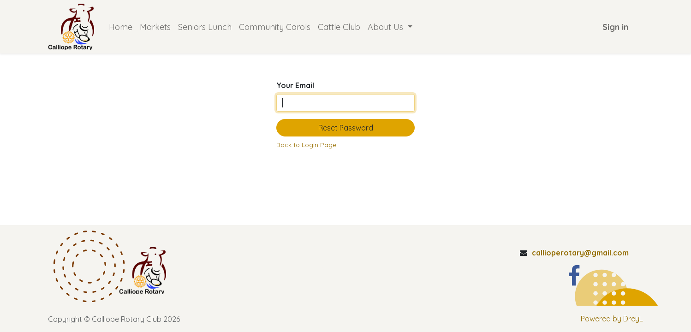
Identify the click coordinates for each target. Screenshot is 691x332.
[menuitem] (120, 27)
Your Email (295, 85)
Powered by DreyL (612, 318)
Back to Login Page (306, 145)
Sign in (615, 27)
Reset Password (345, 127)
